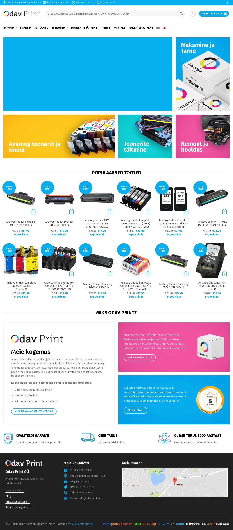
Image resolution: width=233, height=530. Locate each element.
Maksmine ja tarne (141, 27)
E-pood (10, 27)
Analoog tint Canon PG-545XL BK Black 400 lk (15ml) (212, 286)
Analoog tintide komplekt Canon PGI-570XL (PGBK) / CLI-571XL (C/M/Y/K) (136, 223)
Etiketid (25, 27)
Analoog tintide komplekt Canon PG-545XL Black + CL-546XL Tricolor (174, 223)
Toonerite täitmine (85, 27)
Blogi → (10, 496)
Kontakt (119, 27)
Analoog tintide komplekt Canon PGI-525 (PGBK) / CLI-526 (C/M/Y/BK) (59, 286)
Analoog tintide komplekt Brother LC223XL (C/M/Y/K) (21, 286)
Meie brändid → (14, 490)
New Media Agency (82, 524)
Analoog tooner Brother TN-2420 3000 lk (59, 223)
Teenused (60, 27)
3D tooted (41, 27)
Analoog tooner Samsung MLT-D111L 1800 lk (174, 286)
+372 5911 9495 (84, 492)
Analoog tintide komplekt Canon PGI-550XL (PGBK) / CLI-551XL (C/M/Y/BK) (135, 286)
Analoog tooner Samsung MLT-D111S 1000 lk (21, 223)
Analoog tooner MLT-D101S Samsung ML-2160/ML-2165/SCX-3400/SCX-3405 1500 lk (97, 225)
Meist (106, 27)
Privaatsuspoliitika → (17, 501)
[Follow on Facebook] (228, 3)
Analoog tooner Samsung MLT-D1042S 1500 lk (97, 286)
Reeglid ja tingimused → (19, 507)
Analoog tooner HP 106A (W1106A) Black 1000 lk (212, 223)
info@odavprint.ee (90, 498)
